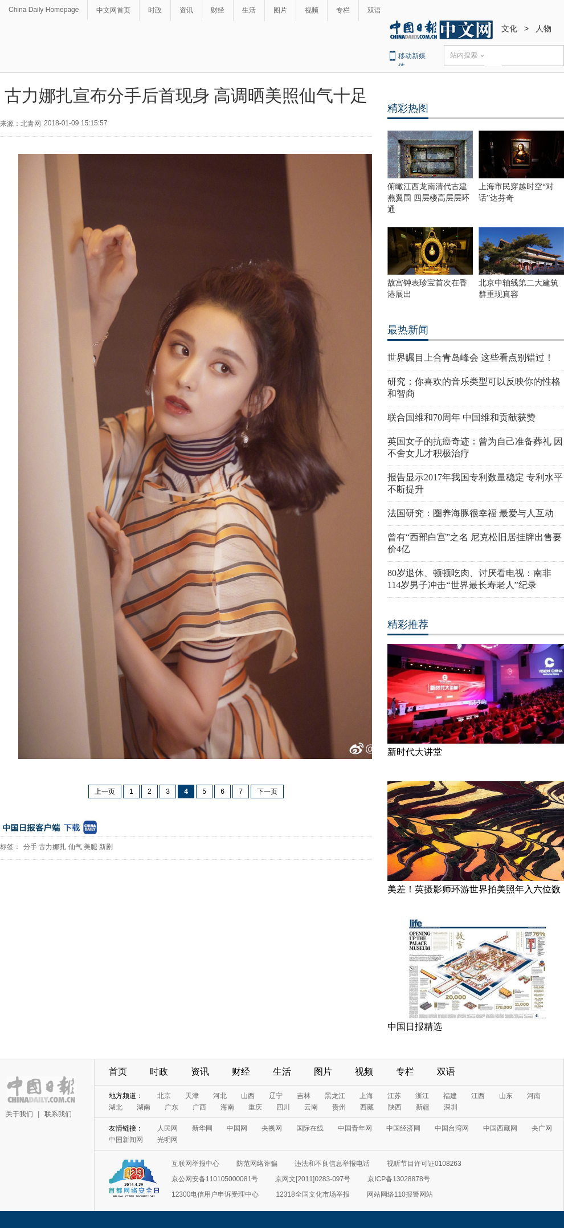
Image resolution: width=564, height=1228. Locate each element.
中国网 (237, 1128)
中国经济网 (403, 1128)
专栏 (343, 10)
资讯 (186, 10)
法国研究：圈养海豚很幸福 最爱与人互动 (470, 513)
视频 (311, 10)
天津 (192, 1096)
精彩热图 (407, 108)
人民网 (167, 1128)
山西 (248, 1096)
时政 (155, 10)
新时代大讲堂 (414, 752)
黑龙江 (335, 1096)
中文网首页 (113, 10)
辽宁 (276, 1096)
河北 (220, 1096)
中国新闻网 (126, 1140)
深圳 (450, 1107)
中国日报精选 (414, 1026)
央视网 (271, 1128)
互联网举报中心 (195, 1164)
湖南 (143, 1107)
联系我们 (58, 1114)
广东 (171, 1107)
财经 (217, 10)
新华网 (202, 1128)
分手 (30, 847)
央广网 (542, 1128)
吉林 (303, 1096)
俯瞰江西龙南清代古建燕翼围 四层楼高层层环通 (428, 198)
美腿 (90, 847)
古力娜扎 (52, 847)
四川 (283, 1107)
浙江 (422, 1096)
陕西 (395, 1107)
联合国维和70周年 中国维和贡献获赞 (461, 417)
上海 (366, 1096)
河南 (534, 1096)
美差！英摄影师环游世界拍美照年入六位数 (474, 889)
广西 (199, 1107)
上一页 (105, 791)
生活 (249, 10)
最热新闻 (407, 330)
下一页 (267, 791)
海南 (227, 1107)
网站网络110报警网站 (400, 1194)
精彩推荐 (407, 624)
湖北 (115, 1107)
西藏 (367, 1107)
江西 (478, 1096)
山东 (506, 1096)
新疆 (423, 1107)
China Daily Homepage (44, 10)
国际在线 (310, 1128)
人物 (543, 28)
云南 (311, 1107)
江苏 (394, 1096)
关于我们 (19, 1114)
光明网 (167, 1140)
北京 (164, 1096)
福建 (450, 1096)
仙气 (75, 847)
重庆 (255, 1107)
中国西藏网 (500, 1128)
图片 (280, 10)
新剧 (106, 847)
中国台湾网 (452, 1128)
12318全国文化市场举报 (312, 1194)
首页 (118, 1071)
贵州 (339, 1107)
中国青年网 (355, 1128)
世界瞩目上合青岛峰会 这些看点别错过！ (470, 357)
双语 (374, 10)
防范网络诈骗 (256, 1164)
